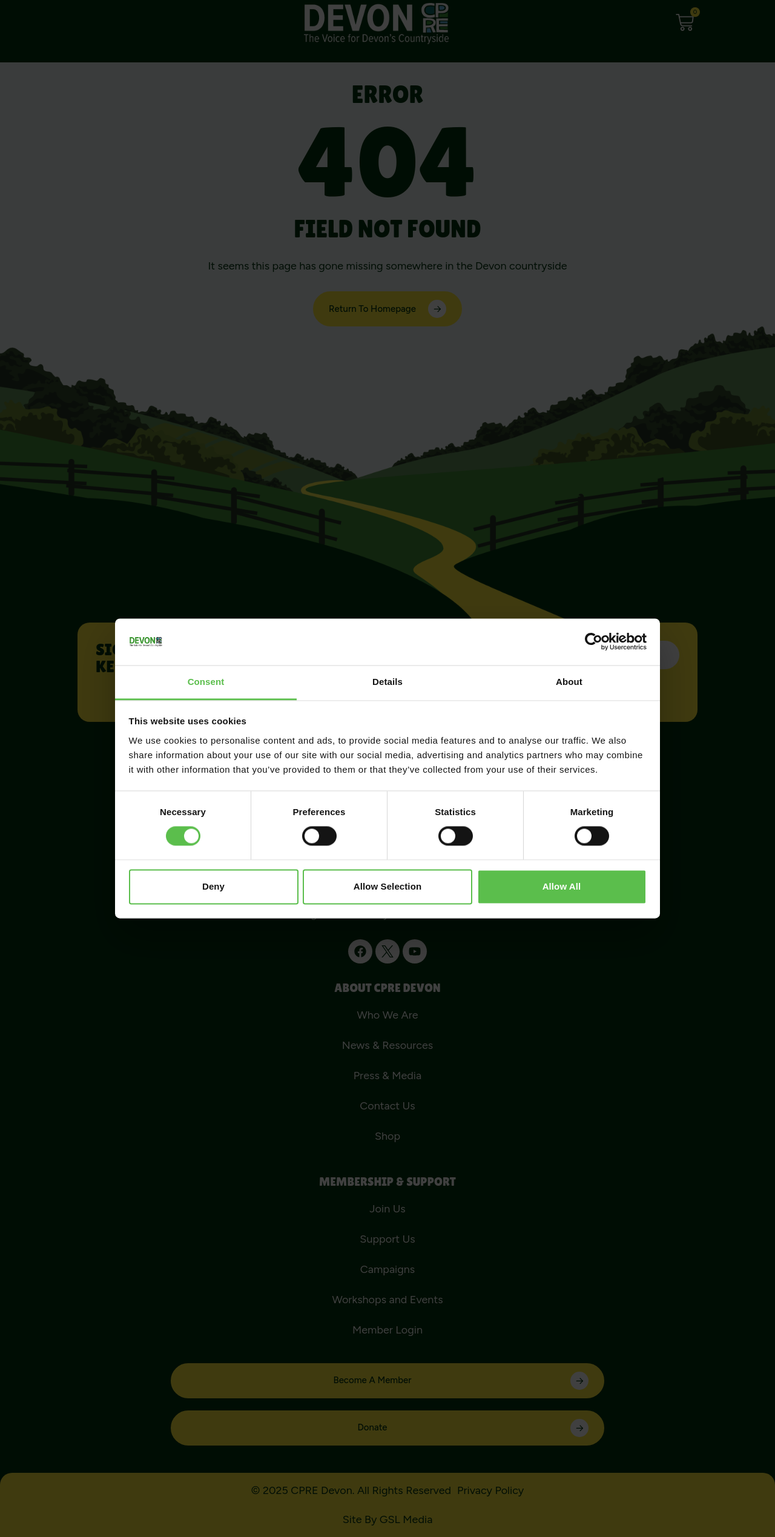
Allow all (561, 886)
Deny (213, 886)
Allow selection (387, 886)
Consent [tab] (206, 681)
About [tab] (569, 681)
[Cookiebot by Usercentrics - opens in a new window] (594, 642)
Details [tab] (387, 681)
